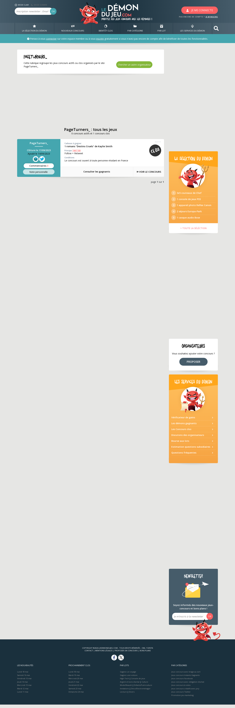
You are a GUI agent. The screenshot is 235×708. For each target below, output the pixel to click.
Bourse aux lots (180, 444)
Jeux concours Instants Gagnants (185, 678)
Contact (89, 654)
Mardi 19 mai (74, 678)
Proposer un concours (126, 654)
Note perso (38, 171)
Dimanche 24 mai (76, 695)
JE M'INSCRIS (211, 16)
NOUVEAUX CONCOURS (72, 28)
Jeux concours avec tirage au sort (185, 675)
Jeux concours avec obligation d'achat (187, 685)
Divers (131, 695)
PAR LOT (161, 28)
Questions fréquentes (183, 456)
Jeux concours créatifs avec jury (185, 692)
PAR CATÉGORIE (135, 28)
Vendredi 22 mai (76, 688)
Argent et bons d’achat (130, 685)
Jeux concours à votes (180, 688)
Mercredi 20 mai (76, 682)
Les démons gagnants (183, 426)
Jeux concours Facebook (182, 682)
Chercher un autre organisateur (134, 64)
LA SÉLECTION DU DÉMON (34, 28)
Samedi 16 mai (23, 678)
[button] (216, 28)
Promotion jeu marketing (182, 698)
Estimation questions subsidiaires (190, 450)
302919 (158, 142)
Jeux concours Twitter (181, 695)
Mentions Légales (103, 654)
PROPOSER (193, 365)
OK (53, 11)
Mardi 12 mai (22, 692)
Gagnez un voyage (128, 675)
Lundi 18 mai (22, 675)
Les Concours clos (181, 432)
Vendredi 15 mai (24, 682)
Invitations (124, 692)
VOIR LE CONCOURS (147, 171)
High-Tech (124, 682)
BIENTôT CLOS (106, 28)
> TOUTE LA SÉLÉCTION (193, 231)
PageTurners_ (39, 143)
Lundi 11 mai (22, 695)
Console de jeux (138, 682)
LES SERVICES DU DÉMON (192, 28)
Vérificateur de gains (183, 420)
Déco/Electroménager (140, 692)
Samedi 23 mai (75, 692)
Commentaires (38, 165)
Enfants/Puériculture (143, 688)
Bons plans (145, 654)
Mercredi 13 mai (24, 688)
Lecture (123, 695)
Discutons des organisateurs (187, 438)
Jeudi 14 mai (22, 685)
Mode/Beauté (126, 688)
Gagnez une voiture (128, 678)
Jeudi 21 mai (74, 685)
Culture (145, 685)
